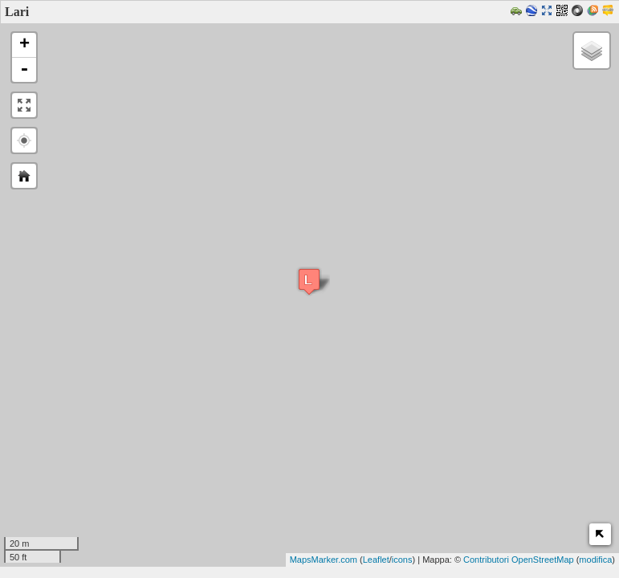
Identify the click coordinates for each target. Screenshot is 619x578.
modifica (595, 559)
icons (402, 559)
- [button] (24, 70)
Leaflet (376, 559)
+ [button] (24, 45)
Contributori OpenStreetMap (518, 559)
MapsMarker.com (323, 559)
